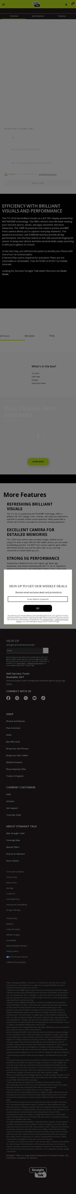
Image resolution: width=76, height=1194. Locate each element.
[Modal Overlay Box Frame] (38, 596)
